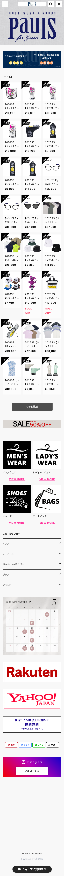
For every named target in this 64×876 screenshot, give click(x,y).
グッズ (6, 574)
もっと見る (32, 406)
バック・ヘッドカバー (13, 564)
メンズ (6, 543)
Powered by (32, 859)
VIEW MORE (17, 479)
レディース (8, 553)
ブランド (7, 584)
